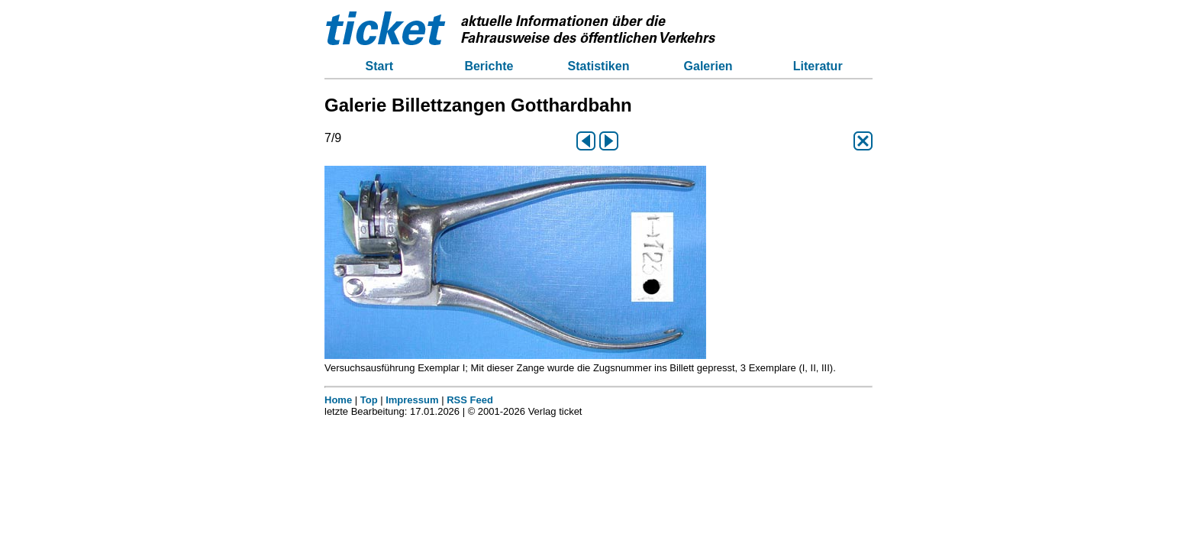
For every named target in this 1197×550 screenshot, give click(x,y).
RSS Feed (470, 400)
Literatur (818, 66)
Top (369, 400)
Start (379, 66)
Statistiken (599, 66)
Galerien (708, 66)
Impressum (412, 400)
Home (338, 400)
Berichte (488, 66)
